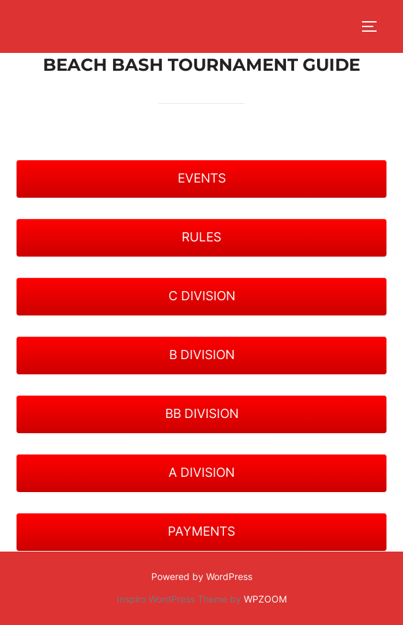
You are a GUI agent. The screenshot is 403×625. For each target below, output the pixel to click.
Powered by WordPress (201, 576)
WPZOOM (265, 598)
